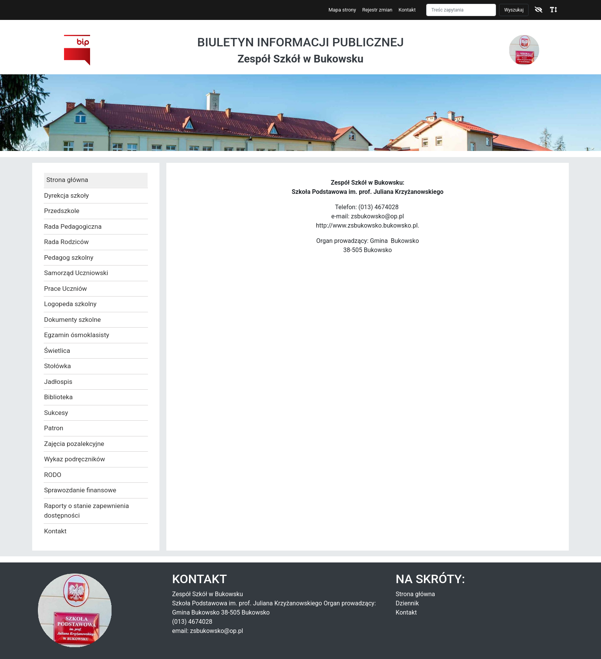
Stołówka (57, 366)
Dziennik (407, 603)
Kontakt (407, 10)
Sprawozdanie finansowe (80, 490)
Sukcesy (56, 412)
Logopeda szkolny (70, 304)
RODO (52, 475)
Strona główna (67, 180)
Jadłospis (58, 381)
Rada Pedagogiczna (73, 226)
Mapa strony (342, 10)
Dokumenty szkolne (72, 319)
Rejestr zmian (377, 10)
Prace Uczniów (65, 288)
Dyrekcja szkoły (66, 195)
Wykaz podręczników (74, 459)
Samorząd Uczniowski (76, 273)
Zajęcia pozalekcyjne (74, 444)
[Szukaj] (461, 10)
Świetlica (57, 350)
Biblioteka (58, 397)
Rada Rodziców (66, 242)
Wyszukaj (514, 10)
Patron (53, 428)
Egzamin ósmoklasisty (76, 335)
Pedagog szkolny (69, 257)
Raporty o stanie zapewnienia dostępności (86, 511)
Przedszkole (61, 211)
